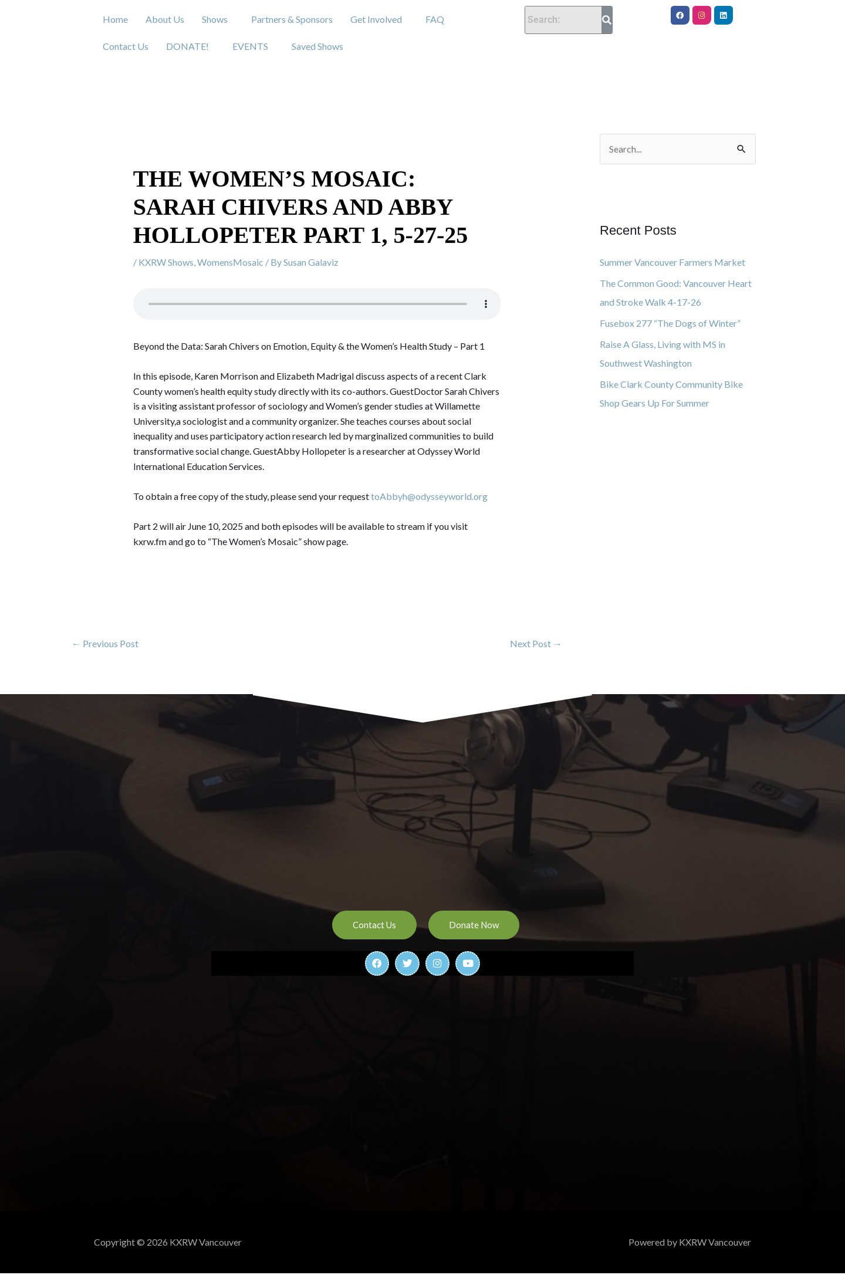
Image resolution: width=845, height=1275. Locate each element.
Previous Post (105, 643)
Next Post (536, 643)
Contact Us (125, 46)
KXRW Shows (166, 262)
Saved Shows (317, 46)
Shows (215, 19)
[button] (217, 19)
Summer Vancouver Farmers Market (672, 262)
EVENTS (250, 46)
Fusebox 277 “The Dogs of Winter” (670, 323)
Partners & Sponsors (292, 19)
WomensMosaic (230, 262)
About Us (165, 19)
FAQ (434, 19)
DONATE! (187, 46)
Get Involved (376, 19)
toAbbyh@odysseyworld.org (429, 496)
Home (115, 19)
